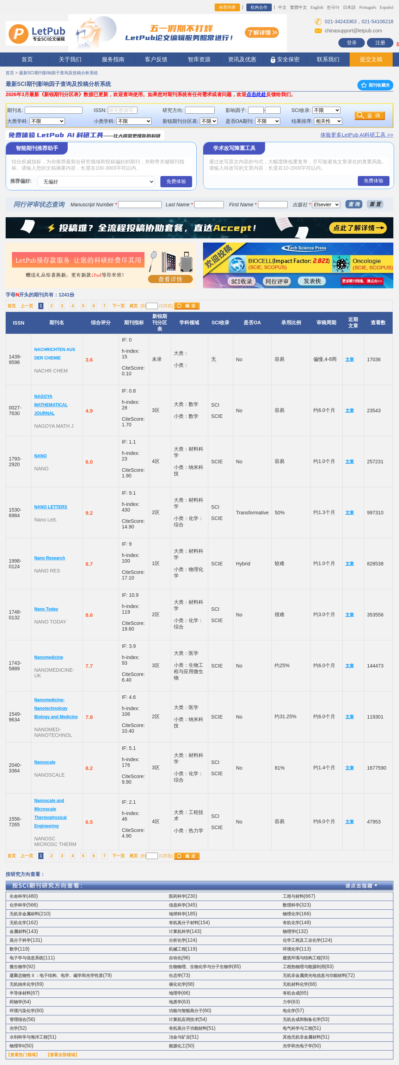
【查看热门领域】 (23, 1054)
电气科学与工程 (297, 1028)
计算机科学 (179, 931)
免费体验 (176, 181)
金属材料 (18, 931)
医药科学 (177, 896)
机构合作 (259, 7)
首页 (27, 59)
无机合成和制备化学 (302, 1019)
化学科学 (18, 905)
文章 (349, 359)
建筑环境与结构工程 (302, 958)
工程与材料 (293, 896)
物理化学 (291, 913)
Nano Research (49, 558)
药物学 (16, 1002)
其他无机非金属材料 (302, 1037)
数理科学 (291, 905)
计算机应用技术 (183, 1019)
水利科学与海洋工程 (29, 1037)
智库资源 (199, 59)
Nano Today (46, 609)
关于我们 (70, 59)
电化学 (289, 1010)
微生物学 (18, 966)
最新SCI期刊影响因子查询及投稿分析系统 (58, 72)
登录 (352, 42)
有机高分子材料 (183, 922)
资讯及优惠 (242, 59)
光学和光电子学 (297, 1046)
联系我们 (328, 59)
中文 (282, 7)
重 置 (375, 204)
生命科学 (18, 896)
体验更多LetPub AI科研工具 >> (356, 135)
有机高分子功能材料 (188, 1028)
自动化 (175, 958)
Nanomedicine (48, 657)
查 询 (354, 204)
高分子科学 (20, 940)
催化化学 (177, 984)
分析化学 (177, 940)
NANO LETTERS (50, 507)
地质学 (175, 1002)
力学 (287, 1002)
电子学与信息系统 (26, 958)
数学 (14, 949)
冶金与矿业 (179, 1037)
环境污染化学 (22, 1010)
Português (367, 7)
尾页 (133, 305)
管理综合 (18, 1019)
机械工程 (177, 949)
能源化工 (177, 1046)
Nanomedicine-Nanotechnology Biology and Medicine (56, 708)
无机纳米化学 (22, 984)
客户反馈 (156, 59)
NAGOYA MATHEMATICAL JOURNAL (51, 405)
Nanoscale (44, 762)
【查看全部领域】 (62, 1054)
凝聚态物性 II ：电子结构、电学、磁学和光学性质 (56, 975)
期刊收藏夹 (375, 85)
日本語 (349, 7)
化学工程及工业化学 (302, 940)
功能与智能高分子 (186, 1010)
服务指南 (113, 59)
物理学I (289, 931)
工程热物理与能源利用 (304, 966)
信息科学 (177, 905)
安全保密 (285, 59)
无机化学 (18, 922)
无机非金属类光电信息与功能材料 (314, 975)
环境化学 (291, 949)
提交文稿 (371, 59)
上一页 (26, 305)
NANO (40, 455)
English (317, 7)
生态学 (175, 975)
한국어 (333, 7)
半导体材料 (20, 993)
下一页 (118, 305)
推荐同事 (227, 7)
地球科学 (177, 913)
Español (386, 7)
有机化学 (291, 922)
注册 (380, 42)
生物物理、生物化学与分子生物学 (200, 966)
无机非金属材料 (24, 913)
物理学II (17, 1046)
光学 (14, 1028)
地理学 (175, 993)
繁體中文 (298, 7)
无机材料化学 (295, 984)
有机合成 (291, 993)
